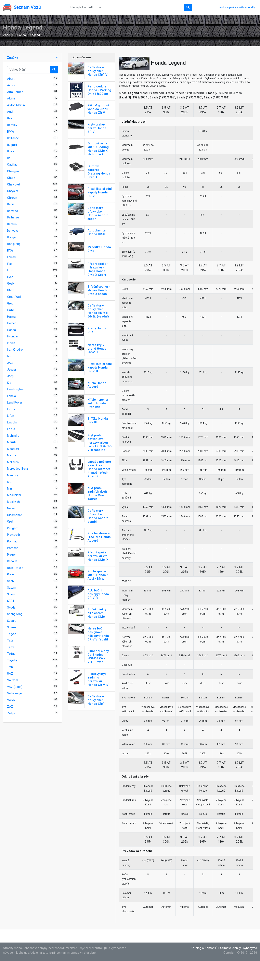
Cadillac (12, 164)
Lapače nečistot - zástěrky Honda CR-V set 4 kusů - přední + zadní (99, 469)
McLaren (13, 462)
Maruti (11, 442)
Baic (10, 118)
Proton (11, 554)
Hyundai (12, 336)
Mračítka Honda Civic (99, 249)
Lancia (11, 396)
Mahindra (13, 435)
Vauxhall (12, 680)
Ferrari (11, 257)
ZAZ (10, 706)
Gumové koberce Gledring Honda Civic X (99, 171)
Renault (12, 561)
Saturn (11, 587)
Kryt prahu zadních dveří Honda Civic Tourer (97, 493)
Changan (13, 171)
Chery (11, 178)
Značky (8, 35)
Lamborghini (15, 389)
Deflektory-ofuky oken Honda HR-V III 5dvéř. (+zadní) (98, 310)
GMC (10, 290)
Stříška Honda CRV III (98, 420)
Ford (10, 270)
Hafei (10, 310)
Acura (11, 85)
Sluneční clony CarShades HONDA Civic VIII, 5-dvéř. (98, 656)
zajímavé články (230, 948)
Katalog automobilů (204, 948)
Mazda (11, 455)
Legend (35, 35)
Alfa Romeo (15, 92)
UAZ (10, 673)
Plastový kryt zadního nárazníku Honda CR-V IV (98, 679)
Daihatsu (13, 217)
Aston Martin (16, 105)
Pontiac (12, 541)
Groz (10, 303)
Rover (11, 574)
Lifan (10, 416)
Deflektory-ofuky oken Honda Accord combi (98, 516)
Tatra (10, 647)
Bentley (12, 125)
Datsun (12, 224)
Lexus (11, 409)
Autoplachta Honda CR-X (97, 232)
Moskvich (13, 502)
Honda (21, 35)
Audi (10, 111)
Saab (10, 581)
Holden (11, 323)
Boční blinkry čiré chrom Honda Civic (97, 612)
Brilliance (13, 138)
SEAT (10, 601)
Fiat (9, 264)
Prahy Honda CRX (97, 330)
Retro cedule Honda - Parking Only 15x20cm (99, 90)
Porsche (12, 548)
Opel (10, 521)
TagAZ (11, 634)
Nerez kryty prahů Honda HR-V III (97, 348)
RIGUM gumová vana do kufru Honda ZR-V (98, 109)
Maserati (13, 449)
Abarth (11, 79)
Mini (9, 488)
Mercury (12, 475)
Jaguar (11, 369)
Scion (11, 594)
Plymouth (13, 535)
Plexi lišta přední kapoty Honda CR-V (100, 192)
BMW (10, 131)
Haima (11, 317)
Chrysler (12, 191)
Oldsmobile (14, 515)
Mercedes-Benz (17, 468)
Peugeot (12, 528)
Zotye (11, 713)
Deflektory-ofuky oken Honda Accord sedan (98, 213)
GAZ (10, 277)
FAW (10, 250)
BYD (10, 158)
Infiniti (11, 343)
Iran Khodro (15, 349)
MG (9, 482)
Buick (10, 151)
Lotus (11, 429)
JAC (10, 363)
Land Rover (14, 402)
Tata (10, 640)
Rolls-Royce (15, 568)
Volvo (11, 700)
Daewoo (12, 211)
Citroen (12, 198)
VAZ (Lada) (14, 687)
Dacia (10, 204)
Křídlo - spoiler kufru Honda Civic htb (98, 403)
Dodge (11, 237)
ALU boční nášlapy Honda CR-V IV (98, 594)
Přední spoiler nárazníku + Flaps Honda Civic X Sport (98, 269)
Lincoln (12, 422)
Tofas (11, 654)
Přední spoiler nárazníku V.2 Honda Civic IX (98, 556)
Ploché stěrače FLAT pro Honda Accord (99, 536)
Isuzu (10, 356)
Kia (9, 383)
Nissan (11, 508)
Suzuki (11, 627)
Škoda (11, 607)
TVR (10, 667)
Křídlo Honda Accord (97, 384)
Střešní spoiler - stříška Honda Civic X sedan (99, 290)
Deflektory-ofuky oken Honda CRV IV (97, 70)
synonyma (250, 948)
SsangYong (14, 614)
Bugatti (12, 145)
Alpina (11, 98)
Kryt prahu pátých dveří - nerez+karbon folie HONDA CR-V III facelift (100, 442)
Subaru (11, 621)
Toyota (12, 660)
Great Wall (14, 297)
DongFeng (14, 244)
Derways (12, 230)
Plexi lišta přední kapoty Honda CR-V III (100, 367)
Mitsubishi (14, 495)
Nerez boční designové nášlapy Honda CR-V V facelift (98, 633)
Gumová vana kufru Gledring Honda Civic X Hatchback (98, 148)
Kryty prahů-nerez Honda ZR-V (97, 128)
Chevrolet (13, 184)
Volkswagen (15, 693)
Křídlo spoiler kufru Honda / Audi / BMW (98, 574)
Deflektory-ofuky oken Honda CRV (96, 700)
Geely (10, 283)
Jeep (10, 376)
